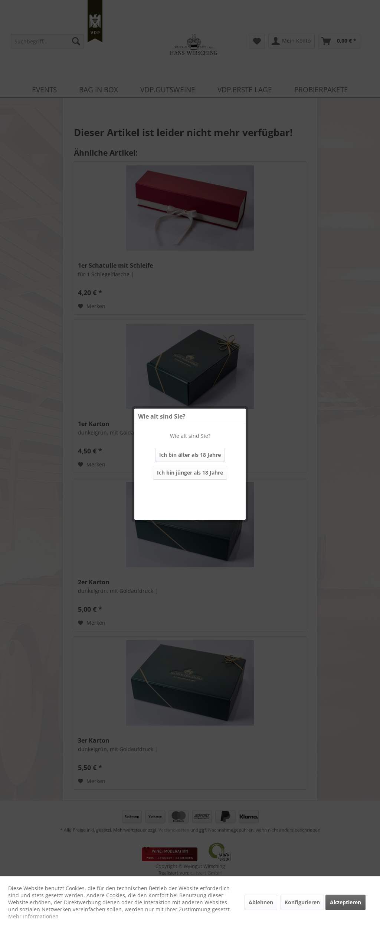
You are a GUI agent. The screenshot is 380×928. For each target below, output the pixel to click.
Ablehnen (261, 902)
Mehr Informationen (33, 916)
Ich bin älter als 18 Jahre (190, 454)
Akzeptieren (345, 902)
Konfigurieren (302, 902)
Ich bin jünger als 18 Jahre (190, 472)
